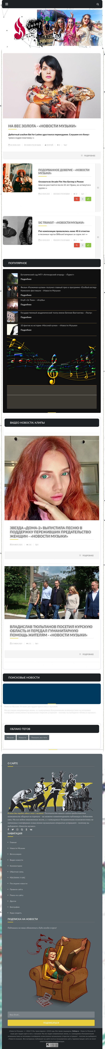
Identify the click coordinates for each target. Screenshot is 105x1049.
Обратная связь (17, 872)
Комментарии (16, 866)
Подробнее (89, 156)
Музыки (10, 737)
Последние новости (18, 883)
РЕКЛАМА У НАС (17, 877)
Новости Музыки (34, 145)
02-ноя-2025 (14, 145)
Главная (13, 842)
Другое (13, 901)
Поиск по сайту (16, 895)
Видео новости (16, 860)
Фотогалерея (15, 854)
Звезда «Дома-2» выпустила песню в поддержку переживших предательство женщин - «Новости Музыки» (50, 532)
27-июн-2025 (16, 643)
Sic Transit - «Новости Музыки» (61, 222)
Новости (22, 737)
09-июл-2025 (16, 545)
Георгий (49, 145)
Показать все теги (39, 737)
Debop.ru (75, 1031)
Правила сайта (16, 889)
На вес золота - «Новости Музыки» (42, 126)
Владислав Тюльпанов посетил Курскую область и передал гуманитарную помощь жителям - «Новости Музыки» (51, 631)
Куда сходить (16, 913)
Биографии (15, 907)
